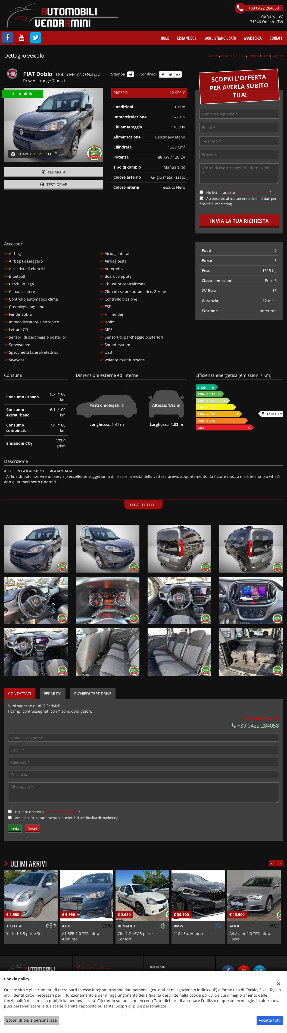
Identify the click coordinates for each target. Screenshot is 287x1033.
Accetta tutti (270, 1020)
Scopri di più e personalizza (31, 1020)
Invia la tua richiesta (239, 221)
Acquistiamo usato (220, 38)
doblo (277, 55)
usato (253, 55)
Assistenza (253, 38)
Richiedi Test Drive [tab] (92, 693)
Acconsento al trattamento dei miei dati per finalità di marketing (66, 817)
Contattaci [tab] (19, 693)
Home (165, 38)
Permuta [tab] (52, 693)
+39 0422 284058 (255, 725)
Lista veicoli (187, 38)
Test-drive (53, 184)
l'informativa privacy (252, 192)
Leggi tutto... (143, 504)
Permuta (53, 172)
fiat (265, 55)
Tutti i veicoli (233, 55)
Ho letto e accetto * (239, 192)
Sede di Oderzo (96, 967)
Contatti (276, 38)
